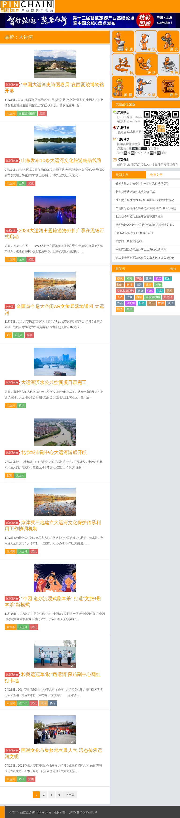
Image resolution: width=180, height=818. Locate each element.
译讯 (129, 278)
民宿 (161, 303)
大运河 (11, 113)
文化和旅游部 (125, 290)
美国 (129, 309)
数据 (148, 278)
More (173, 268)
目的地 (131, 303)
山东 (21, 183)
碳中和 (23, 703)
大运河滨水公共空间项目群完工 (54, 382)
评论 (139, 278)
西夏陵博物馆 (27, 113)
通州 (43, 703)
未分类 (10, 306)
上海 (129, 297)
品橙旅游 (27, 6)
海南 (139, 297)
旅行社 (168, 297)
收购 (150, 290)
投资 (158, 284)
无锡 (21, 259)
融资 (140, 290)
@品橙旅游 (134, 132)
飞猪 (120, 297)
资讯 (42, 113)
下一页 (70, 794)
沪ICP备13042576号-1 (83, 812)
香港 (120, 303)
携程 (120, 284)
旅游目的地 (12, 84)
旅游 (120, 309)
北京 (9, 475)
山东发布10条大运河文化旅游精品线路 (61, 160)
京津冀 (11, 551)
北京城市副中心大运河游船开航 (54, 452)
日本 (142, 303)
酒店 (158, 278)
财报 (129, 284)
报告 (139, 284)
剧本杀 (11, 627)
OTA (170, 303)
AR (9, 335)
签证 (151, 303)
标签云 (120, 268)
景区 (169, 290)
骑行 (52, 703)
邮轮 (160, 290)
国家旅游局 (153, 297)
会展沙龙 (11, 230)
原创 (168, 278)
